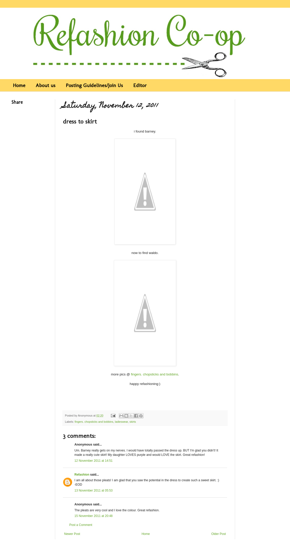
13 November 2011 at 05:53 (93, 490)
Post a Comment (80, 525)
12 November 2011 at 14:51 (93, 461)
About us (45, 85)
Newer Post (72, 534)
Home (19, 85)
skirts (133, 421)
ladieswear (121, 421)
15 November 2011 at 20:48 (93, 516)
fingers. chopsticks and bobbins (154, 374)
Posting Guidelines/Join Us (94, 85)
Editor (140, 85)
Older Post (218, 534)
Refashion (81, 474)
